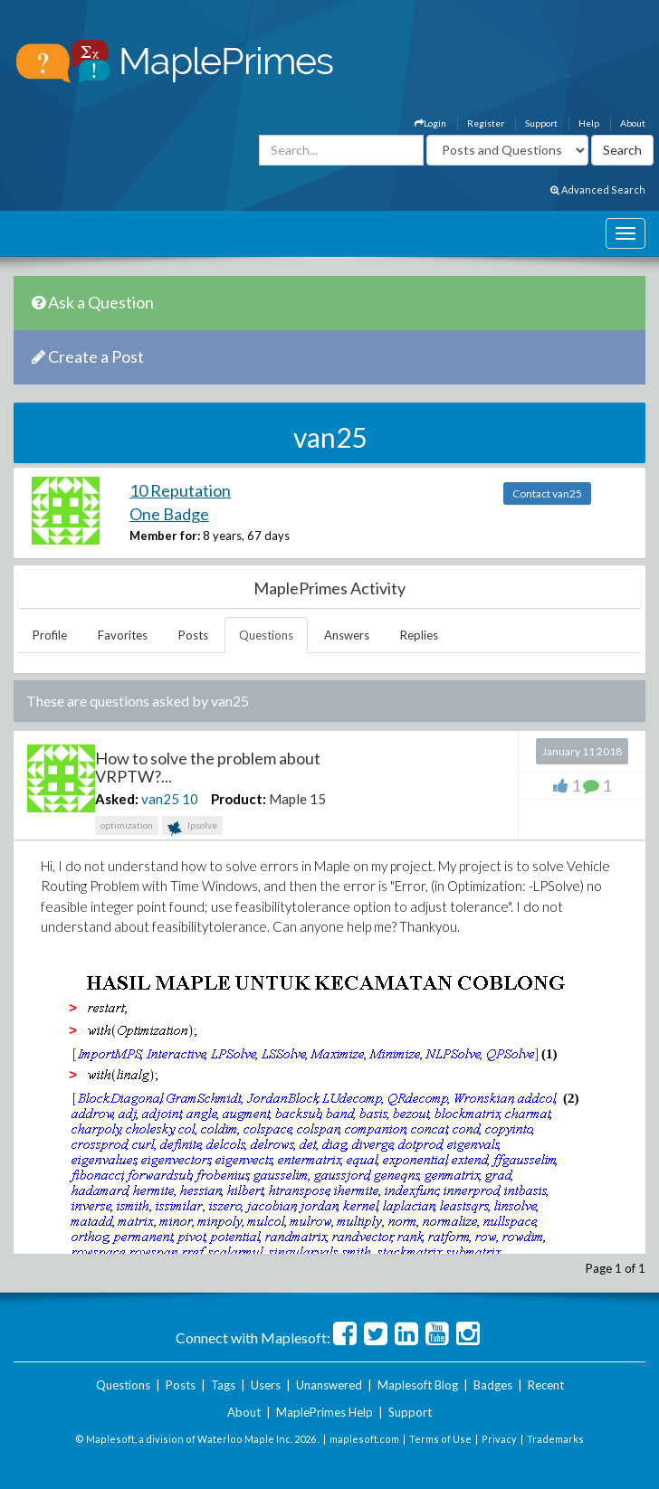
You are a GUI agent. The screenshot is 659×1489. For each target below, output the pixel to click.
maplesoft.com (364, 1439)
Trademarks (555, 1439)
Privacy (499, 1439)
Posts (193, 635)
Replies (419, 635)
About (632, 123)
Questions (266, 635)
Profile (50, 635)
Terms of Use (440, 1439)
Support (541, 123)
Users (266, 1385)
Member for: (164, 535)
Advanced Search (597, 189)
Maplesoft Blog (417, 1385)
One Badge (169, 514)
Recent (546, 1385)
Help (588, 123)
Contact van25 (547, 493)
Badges (492, 1385)
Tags (223, 1385)
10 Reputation (180, 490)
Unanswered (329, 1385)
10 (190, 799)
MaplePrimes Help (324, 1412)
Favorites (123, 635)
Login (430, 123)
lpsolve (192, 827)
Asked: (116, 799)
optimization (126, 825)
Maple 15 (297, 799)
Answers (346, 635)
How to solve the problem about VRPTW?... (207, 767)
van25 (160, 799)
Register (485, 123)
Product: (238, 799)
